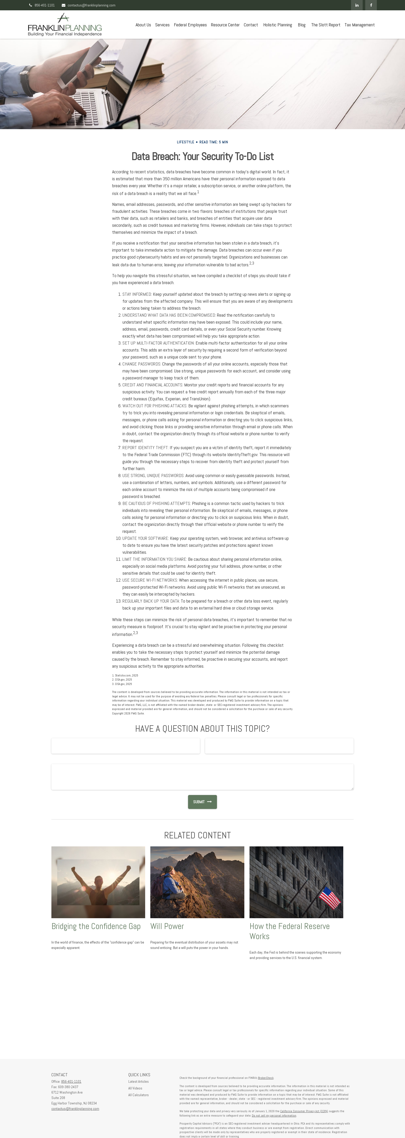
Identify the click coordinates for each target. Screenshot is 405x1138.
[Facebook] (371, 5)
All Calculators (138, 1095)
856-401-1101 (41, 5)
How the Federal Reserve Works (290, 931)
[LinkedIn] (357, 5)
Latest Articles (138, 1081)
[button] (143, 24)
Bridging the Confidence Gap (96, 926)
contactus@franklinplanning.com (88, 5)
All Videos (135, 1088)
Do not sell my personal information (274, 1115)
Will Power (167, 926)
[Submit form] (196, 802)
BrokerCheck (266, 1078)
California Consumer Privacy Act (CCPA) (304, 1111)
